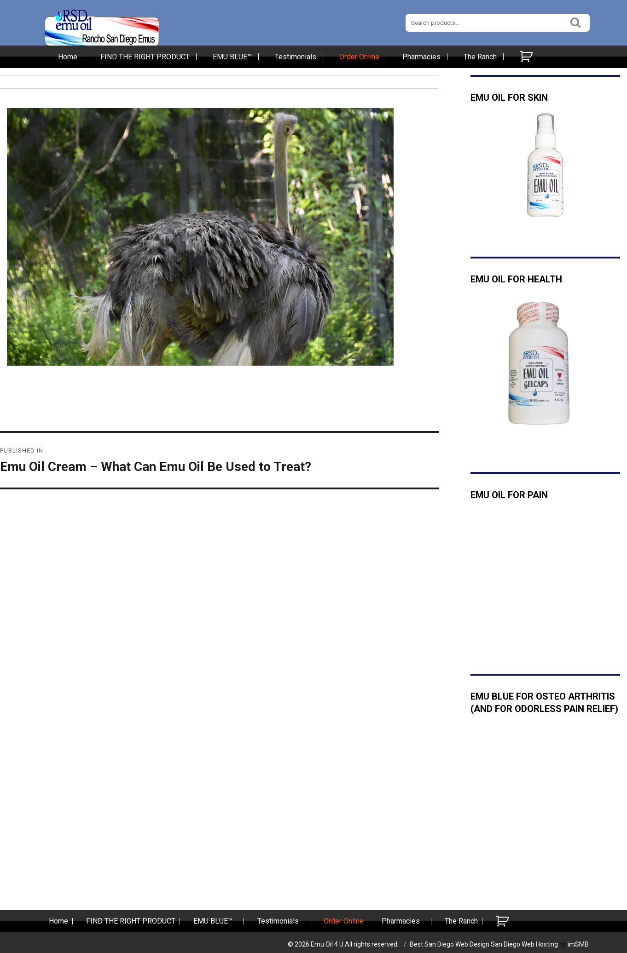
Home (67, 56)
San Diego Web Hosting (524, 944)
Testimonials (295, 56)
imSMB (578, 944)
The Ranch (480, 56)
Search (576, 21)
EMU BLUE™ (232, 56)
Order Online (359, 56)
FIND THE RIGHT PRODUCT (145, 56)
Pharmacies (421, 56)
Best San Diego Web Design (449, 944)
